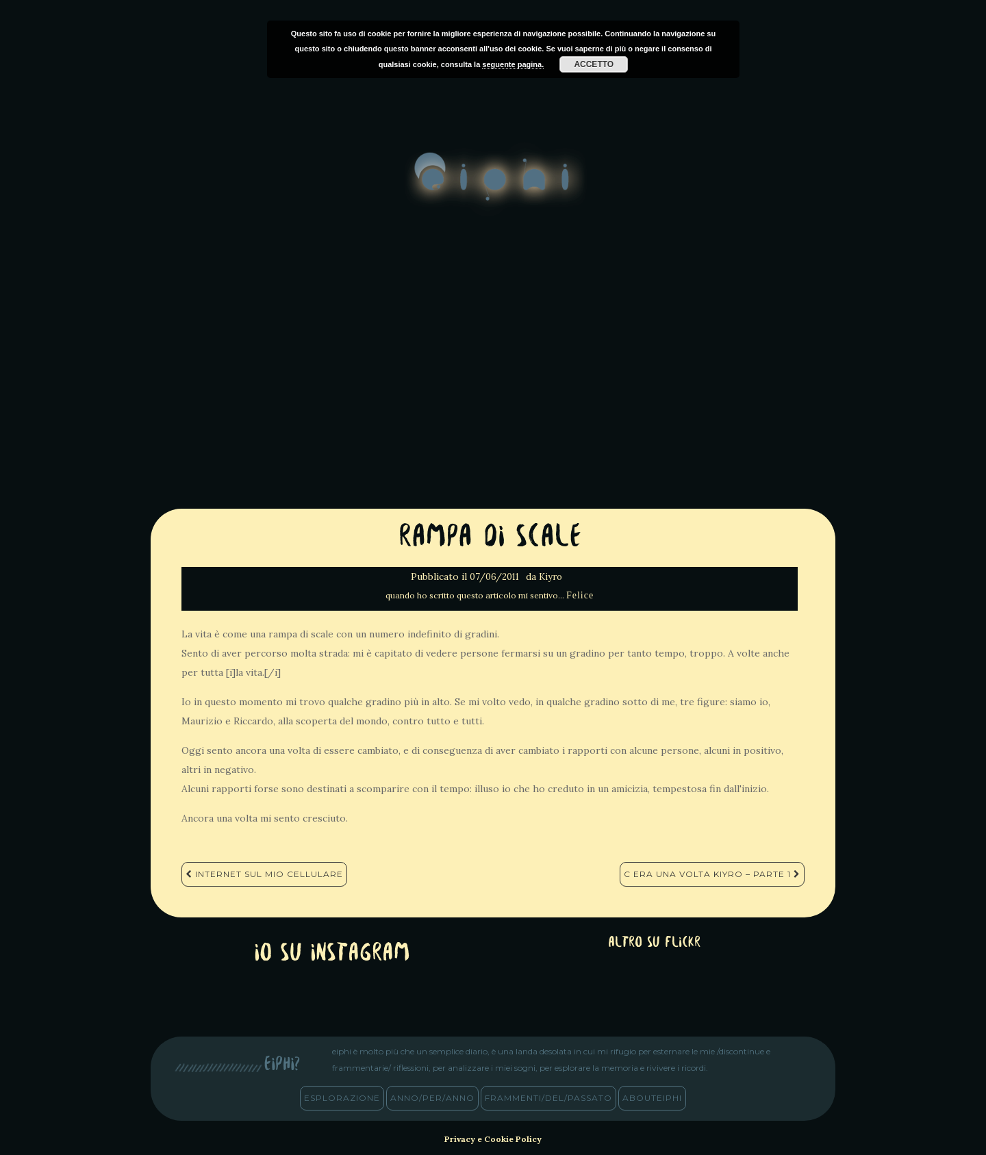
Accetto (594, 64)
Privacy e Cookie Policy (493, 1139)
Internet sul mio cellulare (264, 874)
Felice (580, 595)
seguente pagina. (513, 64)
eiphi (493, 187)
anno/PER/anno (432, 1098)
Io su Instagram (332, 954)
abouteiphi (652, 1098)
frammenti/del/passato (548, 1098)
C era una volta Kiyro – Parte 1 (712, 874)
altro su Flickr (654, 943)
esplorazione (342, 1098)
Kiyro (550, 577)
